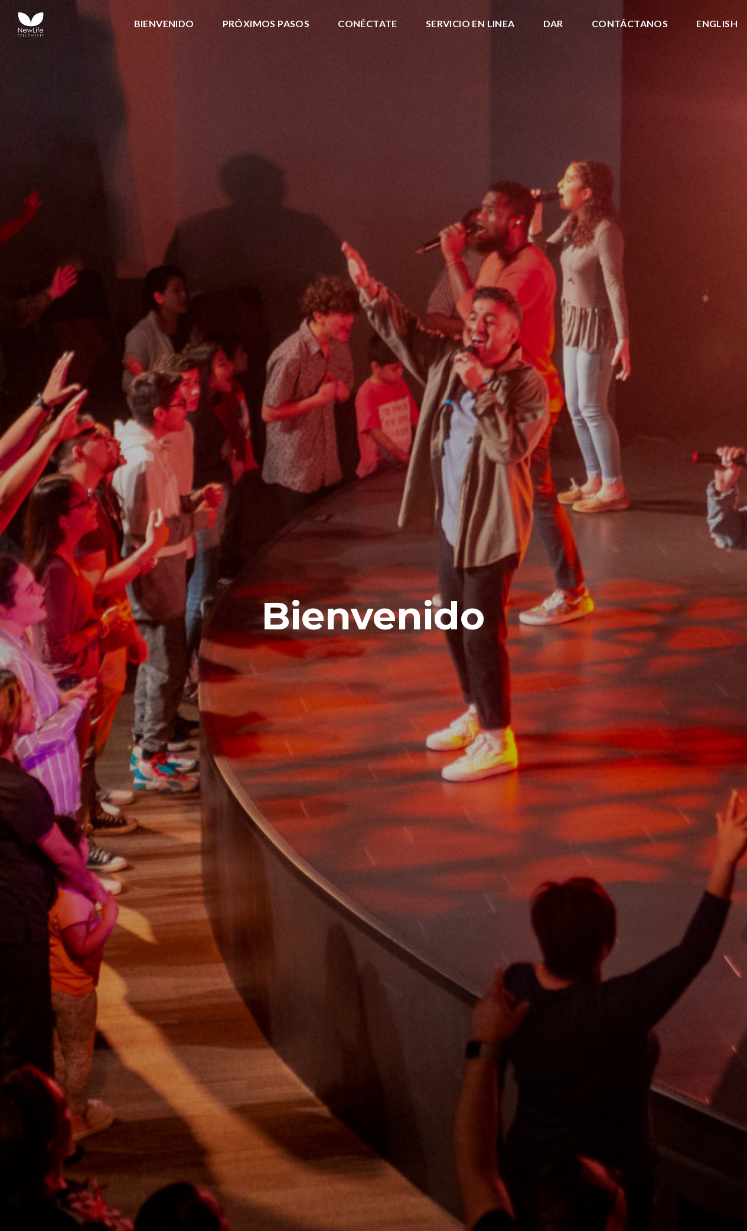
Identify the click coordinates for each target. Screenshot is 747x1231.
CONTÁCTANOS (630, 24)
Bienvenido (164, 24)
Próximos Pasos (266, 24)
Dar (553, 24)
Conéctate (367, 24)
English (717, 24)
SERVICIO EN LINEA (470, 24)
